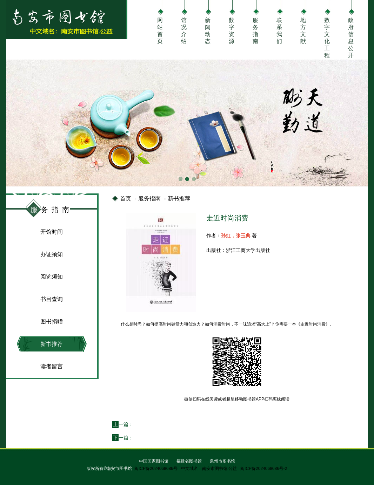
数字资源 (231, 30)
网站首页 (160, 30)
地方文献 (303, 30)
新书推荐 (51, 344)
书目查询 (51, 299)
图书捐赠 (51, 322)
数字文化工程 (327, 30)
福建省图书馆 (189, 461)
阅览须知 (51, 277)
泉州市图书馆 (222, 461)
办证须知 (51, 254)
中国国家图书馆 (153, 461)
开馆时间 (51, 232)
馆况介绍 (184, 30)
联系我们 (279, 30)
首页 (125, 198)
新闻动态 (208, 30)
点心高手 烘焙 (148, 424)
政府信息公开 (351, 30)
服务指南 (255, 30)
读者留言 (51, 366)
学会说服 (143, 437)
